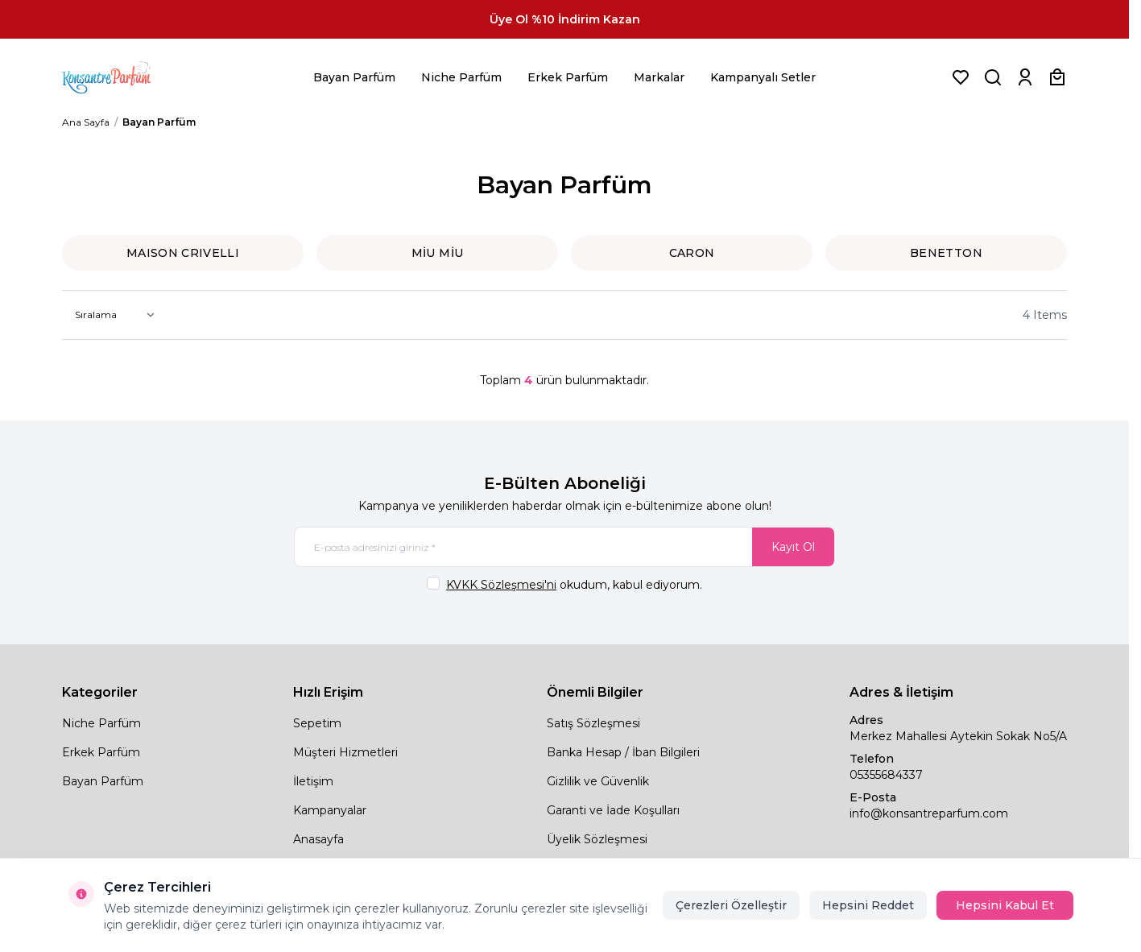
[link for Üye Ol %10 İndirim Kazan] (564, 19)
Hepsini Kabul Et (1005, 905)
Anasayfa (318, 839)
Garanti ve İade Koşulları (613, 810)
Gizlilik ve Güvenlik (598, 781)
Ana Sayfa (86, 122)
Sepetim (317, 723)
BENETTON (946, 253)
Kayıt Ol (793, 547)
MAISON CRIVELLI (182, 253)
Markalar (659, 77)
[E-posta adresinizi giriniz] (564, 547)
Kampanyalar (329, 810)
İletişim (313, 781)
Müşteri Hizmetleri (345, 752)
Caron (692, 253)
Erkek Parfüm (567, 77)
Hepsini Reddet (868, 905)
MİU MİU (437, 253)
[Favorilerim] (960, 77)
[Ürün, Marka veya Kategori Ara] (993, 77)
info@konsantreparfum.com (929, 813)
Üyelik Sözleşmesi (597, 839)
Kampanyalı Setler (763, 77)
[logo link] (126, 77)
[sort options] (111, 314)
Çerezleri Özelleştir (731, 905)
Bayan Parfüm (354, 77)
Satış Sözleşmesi (593, 723)
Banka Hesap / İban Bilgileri (623, 752)
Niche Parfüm (461, 77)
